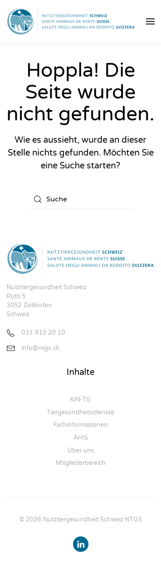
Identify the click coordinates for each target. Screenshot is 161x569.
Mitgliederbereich (81, 463)
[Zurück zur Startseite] (70, 21)
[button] (150, 21)
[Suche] (80, 199)
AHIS (80, 437)
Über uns (80, 450)
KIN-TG (80, 399)
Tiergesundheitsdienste (80, 412)
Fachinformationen (80, 424)
